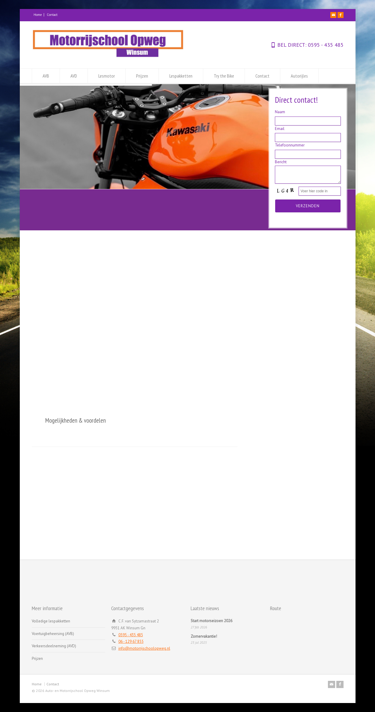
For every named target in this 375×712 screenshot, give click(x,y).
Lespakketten (180, 76)
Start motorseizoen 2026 (211, 620)
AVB (46, 76)
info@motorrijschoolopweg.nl (144, 648)
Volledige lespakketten (51, 621)
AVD (73, 76)
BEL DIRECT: (291, 44)
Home (38, 15)
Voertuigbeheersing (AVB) (53, 633)
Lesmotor (106, 76)
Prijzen (142, 76)
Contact (52, 15)
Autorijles (299, 76)
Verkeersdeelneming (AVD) (54, 645)
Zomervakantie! (204, 636)
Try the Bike (224, 76)
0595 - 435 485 (325, 44)
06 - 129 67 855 (131, 641)
